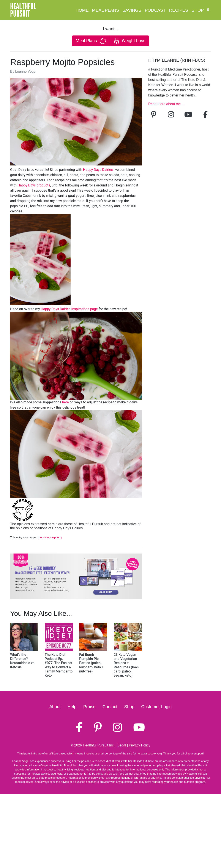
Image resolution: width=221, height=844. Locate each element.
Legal (122, 745)
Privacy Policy (139, 745)
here (65, 402)
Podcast (155, 10)
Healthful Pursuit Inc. (99, 745)
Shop (197, 10)
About (55, 706)
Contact (110, 706)
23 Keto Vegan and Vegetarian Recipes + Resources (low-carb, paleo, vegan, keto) (126, 665)
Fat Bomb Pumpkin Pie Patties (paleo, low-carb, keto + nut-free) (91, 663)
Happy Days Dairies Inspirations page (69, 309)
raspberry (56, 537)
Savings (131, 10)
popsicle (44, 537)
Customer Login (156, 706)
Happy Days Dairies (98, 170)
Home (82, 10)
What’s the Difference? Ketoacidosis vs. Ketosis (22, 661)
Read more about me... (166, 104)
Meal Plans (105, 10)
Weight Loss (129, 41)
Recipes (178, 10)
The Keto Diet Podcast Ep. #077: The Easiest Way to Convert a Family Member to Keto (59, 665)
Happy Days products (33, 185)
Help (72, 706)
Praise (89, 706)
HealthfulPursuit (23, 10)
